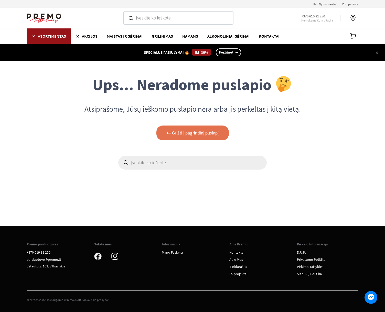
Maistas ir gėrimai (125, 36)
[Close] (377, 52)
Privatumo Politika (311, 259)
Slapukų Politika (309, 274)
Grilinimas (162, 36)
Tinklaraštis (238, 266)
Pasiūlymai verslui (325, 4)
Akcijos (90, 36)
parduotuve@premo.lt (44, 259)
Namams (190, 36)
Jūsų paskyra (349, 4)
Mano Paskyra (172, 252)
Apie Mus (236, 259)
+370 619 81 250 (313, 16)
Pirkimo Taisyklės (310, 266)
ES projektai (238, 274)
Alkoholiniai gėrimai (228, 36)
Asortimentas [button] (52, 36)
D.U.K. (301, 252)
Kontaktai (269, 36)
